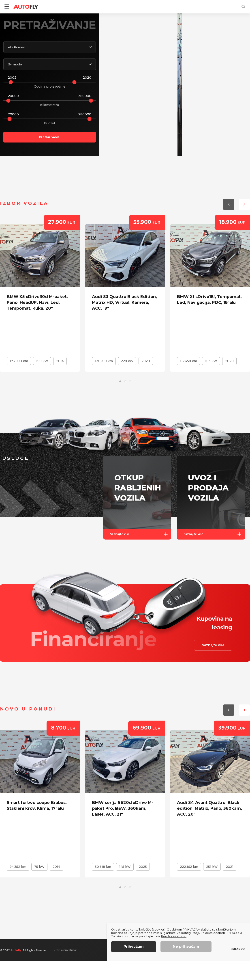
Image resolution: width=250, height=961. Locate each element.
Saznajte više (140, 534)
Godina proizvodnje (49, 86)
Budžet (49, 123)
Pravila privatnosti (65, 950)
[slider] (11, 82)
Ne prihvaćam (186, 946)
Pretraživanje (49, 137)
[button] (222, 132)
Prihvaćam (134, 946)
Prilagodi (238, 949)
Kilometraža (49, 105)
